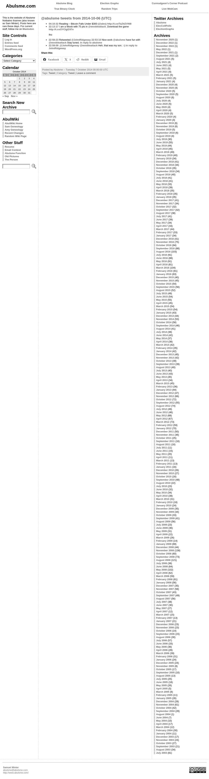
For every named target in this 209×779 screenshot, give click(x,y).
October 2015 (163, 283)
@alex (102, 23)
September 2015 (165, 287)
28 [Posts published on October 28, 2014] (14, 93)
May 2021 (161, 68)
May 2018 (161, 184)
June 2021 (162, 65)
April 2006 (162, 650)
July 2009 (161, 524)
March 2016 (162, 267)
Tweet (52, 73)
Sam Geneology (14, 126)
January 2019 (163, 158)
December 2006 (165, 624)
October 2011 (163, 438)
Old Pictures (12, 156)
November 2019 (165, 126)
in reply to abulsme (91, 42)
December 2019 (165, 123)
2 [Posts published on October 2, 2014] (24, 78)
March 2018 (162, 190)
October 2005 (163, 669)
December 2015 (165, 277)
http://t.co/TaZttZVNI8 (119, 23)
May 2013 (161, 377)
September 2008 (165, 556)
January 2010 (163, 505)
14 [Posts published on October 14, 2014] (14, 85)
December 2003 (165, 736)
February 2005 (164, 695)
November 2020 (165, 87)
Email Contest (13, 150)
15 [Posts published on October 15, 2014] (19, 85)
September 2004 (165, 711)
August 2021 (163, 58)
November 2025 (165, 39)
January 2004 (163, 733)
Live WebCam (170, 8)
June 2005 (162, 682)
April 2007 (162, 611)
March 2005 (162, 691)
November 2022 (165, 46)
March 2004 (162, 727)
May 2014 (161, 338)
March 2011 (162, 460)
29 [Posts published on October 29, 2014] (19, 93)
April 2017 (162, 226)
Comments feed (14, 46)
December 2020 (165, 84)
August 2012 (163, 405)
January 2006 (163, 659)
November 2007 (165, 589)
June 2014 (162, 335)
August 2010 (163, 483)
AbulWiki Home (13, 123)
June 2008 (162, 566)
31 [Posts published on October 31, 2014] (29, 93)
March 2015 (162, 306)
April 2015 (162, 303)
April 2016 (162, 264)
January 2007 (163, 621)
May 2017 (161, 222)
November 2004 (165, 704)
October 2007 (163, 592)
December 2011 (165, 431)
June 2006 (162, 643)
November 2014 (165, 319)
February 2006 (164, 656)
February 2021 (164, 78)
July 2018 (161, 177)
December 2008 (165, 547)
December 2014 (165, 315)
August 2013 (163, 367)
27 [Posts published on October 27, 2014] (10, 93)
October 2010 (163, 476)
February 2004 (164, 730)
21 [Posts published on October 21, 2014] (14, 89)
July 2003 (161, 752)
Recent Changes (14, 133)
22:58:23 (53, 39)
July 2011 (161, 447)
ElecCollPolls (163, 25)
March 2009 (162, 537)
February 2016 (164, 270)
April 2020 (162, 110)
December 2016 (165, 238)
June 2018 (162, 181)
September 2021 (165, 55)
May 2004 (161, 720)
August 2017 (163, 213)
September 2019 (165, 132)
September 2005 (165, 672)
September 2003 (165, 746)
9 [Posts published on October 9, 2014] (24, 82)
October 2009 (163, 515)
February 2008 (164, 579)
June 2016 (162, 258)
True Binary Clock (64, 8)
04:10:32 (53, 23)
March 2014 (162, 344)
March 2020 (162, 113)
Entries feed (12, 42)
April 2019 (162, 148)
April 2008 (162, 572)
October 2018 (163, 168)
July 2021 (161, 62)
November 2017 (165, 203)
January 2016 (163, 274)
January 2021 (163, 81)
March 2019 (162, 152)
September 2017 (165, 209)
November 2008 (165, 550)
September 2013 (165, 364)
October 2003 (163, 743)
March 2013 (162, 383)
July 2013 (161, 370)
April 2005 (162, 688)
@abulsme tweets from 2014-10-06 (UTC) (76, 18)
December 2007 (165, 585)
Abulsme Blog (64, 3)
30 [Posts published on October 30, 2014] (24, 93)
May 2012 (161, 415)
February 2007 (164, 617)
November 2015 (165, 280)
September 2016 (165, 248)
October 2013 (163, 360)
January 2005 (163, 698)
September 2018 (165, 171)
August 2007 (163, 598)
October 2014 (163, 322)
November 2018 (165, 164)
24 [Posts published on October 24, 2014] (29, 89)
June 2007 (162, 605)
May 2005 (161, 685)
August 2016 (163, 251)
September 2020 (165, 94)
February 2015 (164, 309)
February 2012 (164, 425)
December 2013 (165, 354)
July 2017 (161, 216)
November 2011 (165, 434)
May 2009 (161, 531)
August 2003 (163, 749)
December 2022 (165, 42)
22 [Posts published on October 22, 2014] (19, 89)
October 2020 (163, 91)
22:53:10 (96, 39)
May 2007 (161, 608)
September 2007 (165, 595)
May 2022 (161, 49)
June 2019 (162, 142)
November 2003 (165, 740)
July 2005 (161, 679)
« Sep (5, 96)
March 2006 (162, 653)
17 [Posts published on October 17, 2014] (29, 85)
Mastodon (28, 29)
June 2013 (162, 373)
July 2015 (161, 293)
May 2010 (161, 492)
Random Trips (109, 8)
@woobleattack (97, 26)
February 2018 (164, 193)
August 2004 (163, 714)
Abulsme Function (15, 153)
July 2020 (161, 100)
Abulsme (161, 22)
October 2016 (163, 245)
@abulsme (119, 39)
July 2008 (161, 563)
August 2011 (163, 444)
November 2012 (165, 396)
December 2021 (165, 52)
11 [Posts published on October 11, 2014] (34, 82)
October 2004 (163, 707)
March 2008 (162, 576)
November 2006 (165, 627)
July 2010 (161, 486)
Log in (8, 39)
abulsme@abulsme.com (15, 770)
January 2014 (163, 351)
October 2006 (163, 630)
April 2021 (162, 71)
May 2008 (161, 569)
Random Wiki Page (15, 136)
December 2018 (165, 161)
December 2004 (165, 701)
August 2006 (163, 637)
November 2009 (165, 511)
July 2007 (161, 601)
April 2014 (162, 341)
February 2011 (164, 463)
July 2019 (161, 139)
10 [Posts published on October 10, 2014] (29, 82)
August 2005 (163, 675)
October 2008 (163, 553)
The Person (11, 159)
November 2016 (165, 242)
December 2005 (165, 662)
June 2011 (162, 450)
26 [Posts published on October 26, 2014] (5, 93)
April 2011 (162, 457)
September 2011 (165, 441)
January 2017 (163, 235)
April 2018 (162, 187)
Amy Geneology (14, 129)
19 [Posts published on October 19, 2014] (5, 89)
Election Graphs (109, 3)
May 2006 (161, 646)
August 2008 (163, 560)
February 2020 (164, 116)
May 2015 (161, 299)
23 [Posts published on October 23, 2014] (24, 89)
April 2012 (162, 418)
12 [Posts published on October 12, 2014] (5, 85)
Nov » (14, 96)
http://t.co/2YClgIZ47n (61, 29)
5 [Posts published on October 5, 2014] (4, 82)
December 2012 (165, 393)
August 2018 (163, 174)
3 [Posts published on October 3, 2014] (29, 78)
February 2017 (164, 232)
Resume (9, 146)
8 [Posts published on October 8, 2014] (19, 82)
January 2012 (163, 428)
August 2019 (163, 136)
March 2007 (162, 614)
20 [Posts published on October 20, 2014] (10, 89)
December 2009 (165, 508)
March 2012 (162, 421)
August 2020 (163, 97)
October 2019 (163, 129)
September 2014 (165, 325)
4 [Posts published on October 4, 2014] (33, 78)
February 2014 (164, 348)
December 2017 (165, 200)
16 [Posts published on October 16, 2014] (24, 85)
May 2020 (161, 107)
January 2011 (163, 466)
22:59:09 (53, 45)
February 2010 (164, 502)
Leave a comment (86, 73)
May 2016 (161, 261)
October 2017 (163, 206)
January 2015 (163, 312)
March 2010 (162, 499)
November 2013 (165, 357)
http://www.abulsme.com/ (16, 772)
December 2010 (165, 470)
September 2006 (165, 634)
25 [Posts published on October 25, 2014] (34, 89)
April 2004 (162, 723)
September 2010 (165, 479)
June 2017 (162, 219)
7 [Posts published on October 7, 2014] (14, 82)
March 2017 (162, 229)
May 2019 (161, 145)
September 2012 (165, 402)
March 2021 (162, 75)
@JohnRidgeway (81, 39)
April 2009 (162, 534)
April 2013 (162, 380)
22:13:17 (53, 26)
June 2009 (162, 528)
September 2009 (165, 518)
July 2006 (161, 640)
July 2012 (161, 409)
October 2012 (163, 399)
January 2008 (163, 582)
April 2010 (162, 495)
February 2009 (164, 540)
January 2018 (163, 197)
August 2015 (163, 290)
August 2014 (163, 328)
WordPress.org (13, 49)
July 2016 (161, 254)
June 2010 (162, 489)
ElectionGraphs (165, 29)
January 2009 (163, 544)
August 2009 (163, 521)
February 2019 (164, 155)
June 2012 (162, 412)
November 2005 (165, 666)
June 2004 (162, 717)
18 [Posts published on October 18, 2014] (34, 85)
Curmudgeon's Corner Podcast (170, 3)
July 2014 (161, 332)
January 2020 (163, 119)
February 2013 (164, 386)
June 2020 (162, 103)
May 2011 (161, 454)
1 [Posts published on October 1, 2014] (19, 78)
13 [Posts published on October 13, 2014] (10, 85)
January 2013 (163, 389)
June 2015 (162, 296)
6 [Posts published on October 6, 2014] (9, 82)
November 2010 (165, 473)
